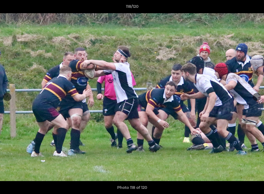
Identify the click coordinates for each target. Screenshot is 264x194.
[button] (254, 7)
